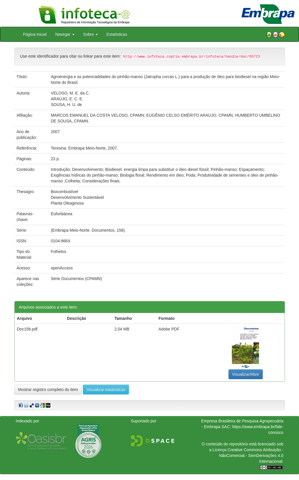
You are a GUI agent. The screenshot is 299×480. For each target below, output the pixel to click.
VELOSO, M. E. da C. (70, 93)
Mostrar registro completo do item (48, 389)
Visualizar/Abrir (245, 374)
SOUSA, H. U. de (66, 104)
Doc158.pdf (27, 329)
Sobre (90, 34)
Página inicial (35, 34)
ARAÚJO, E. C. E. (67, 99)
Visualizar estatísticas (106, 389)
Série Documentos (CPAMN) (76, 278)
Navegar (65, 34)
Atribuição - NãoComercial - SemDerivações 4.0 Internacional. (251, 455)
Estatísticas (116, 34)
